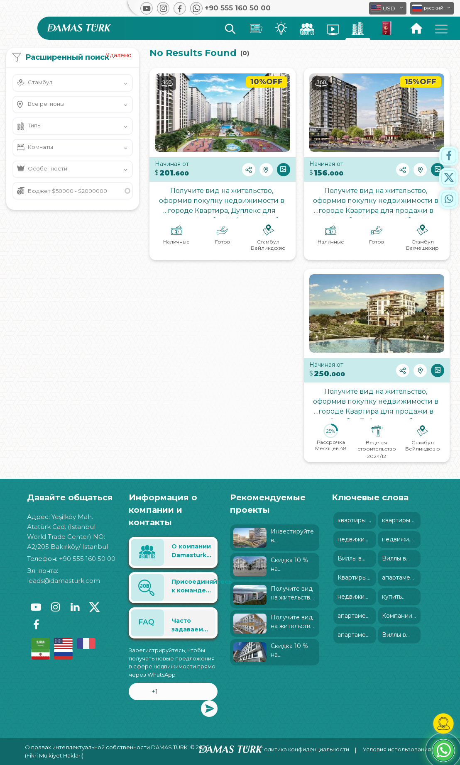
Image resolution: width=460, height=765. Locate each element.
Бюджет (67, 191)
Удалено (118, 55)
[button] (432, 8)
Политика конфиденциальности (304, 749)
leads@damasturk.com (63, 581)
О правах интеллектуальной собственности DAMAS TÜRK (106, 747)
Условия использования (397, 749)
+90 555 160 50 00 (87, 559)
